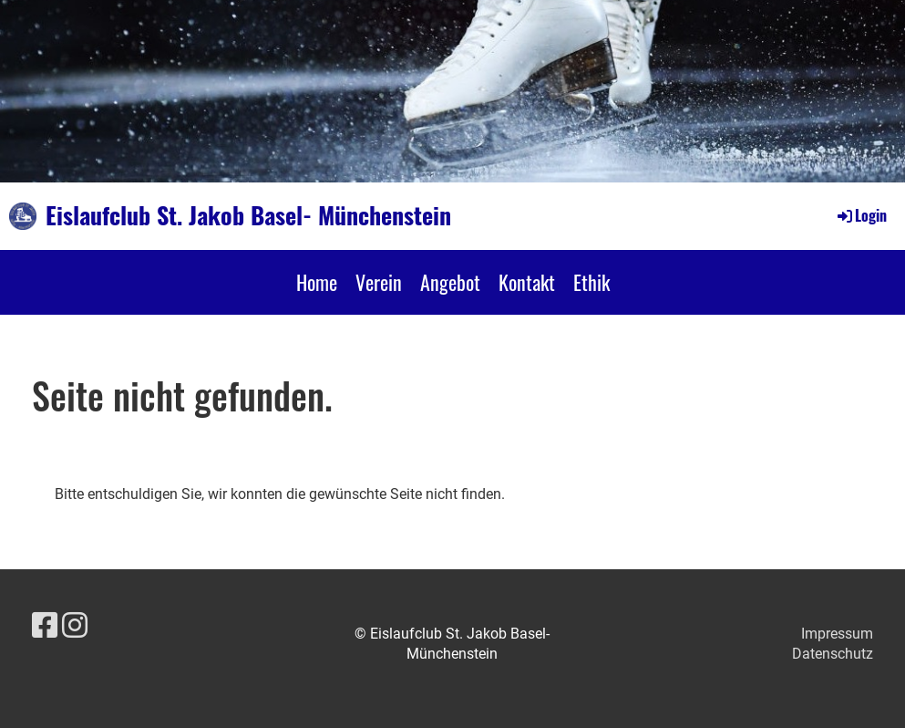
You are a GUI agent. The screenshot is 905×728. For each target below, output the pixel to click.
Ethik (591, 281)
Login (861, 215)
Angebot (450, 281)
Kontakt (527, 281)
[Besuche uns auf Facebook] (44, 625)
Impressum (837, 633)
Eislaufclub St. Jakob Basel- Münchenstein (248, 215)
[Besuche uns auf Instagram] (74, 625)
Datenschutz (832, 653)
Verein (378, 281)
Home (316, 281)
